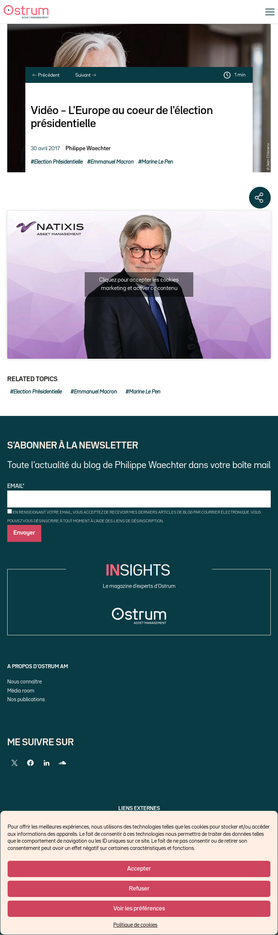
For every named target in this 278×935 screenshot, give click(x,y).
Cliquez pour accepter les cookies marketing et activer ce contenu (139, 284)
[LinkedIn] (46, 763)
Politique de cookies (135, 925)
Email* (139, 495)
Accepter (139, 869)
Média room (20, 690)
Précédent (46, 75)
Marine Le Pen (157, 162)
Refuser (139, 889)
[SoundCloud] (62, 763)
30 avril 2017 (45, 148)
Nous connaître (24, 681)
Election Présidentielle (58, 162)
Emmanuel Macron (112, 162)
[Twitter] (14, 763)
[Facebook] (30, 763)
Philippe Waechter (88, 148)
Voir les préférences (139, 908)
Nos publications (26, 699)
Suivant (85, 75)
